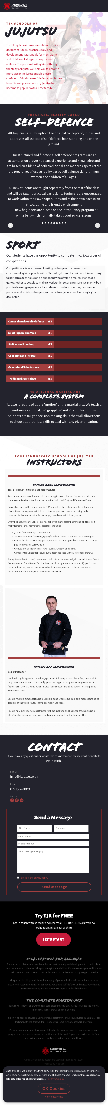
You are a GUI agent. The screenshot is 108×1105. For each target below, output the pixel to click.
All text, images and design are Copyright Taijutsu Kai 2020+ (54, 1059)
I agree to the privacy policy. (34, 878)
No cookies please (54, 1096)
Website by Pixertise (54, 1063)
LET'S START (53, 939)
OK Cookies (53, 1088)
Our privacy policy (55, 1079)
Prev (10, 225)
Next (97, 225)
